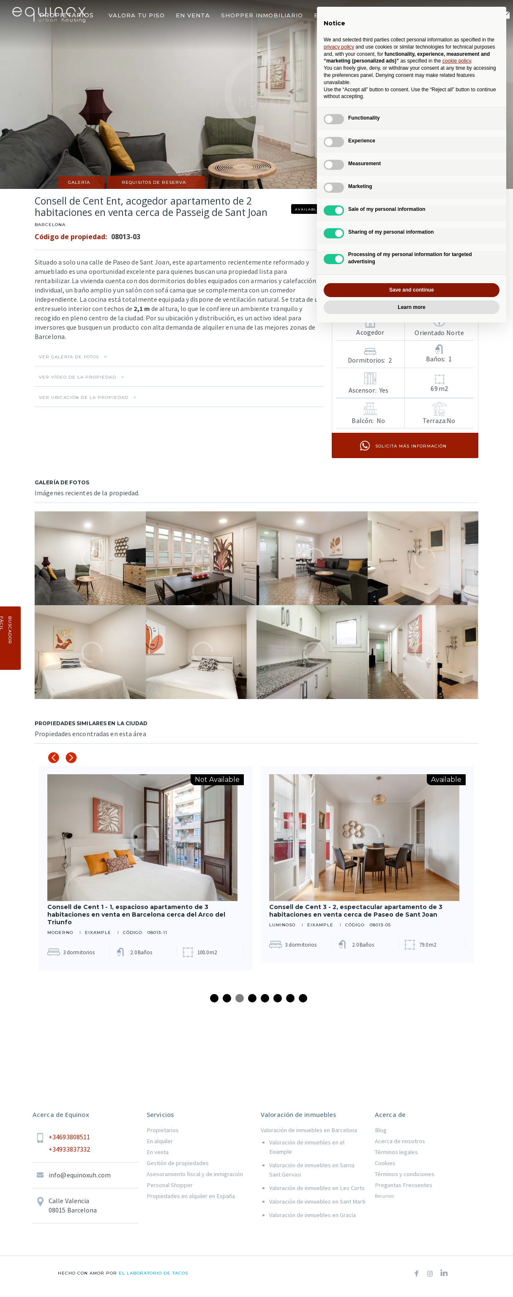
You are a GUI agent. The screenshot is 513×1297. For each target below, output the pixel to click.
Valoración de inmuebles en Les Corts (317, 1188)
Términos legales (396, 1152)
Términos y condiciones (404, 1174)
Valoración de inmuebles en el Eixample (306, 1147)
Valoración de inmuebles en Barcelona (309, 1130)
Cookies (385, 1163)
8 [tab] (303, 998)
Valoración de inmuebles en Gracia (312, 1215)
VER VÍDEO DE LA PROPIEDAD (77, 377)
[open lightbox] (90, 558)
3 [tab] (239, 998)
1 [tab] (214, 998)
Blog (381, 1130)
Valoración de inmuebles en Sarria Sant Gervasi (312, 1169)
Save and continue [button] (411, 290)
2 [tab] (227, 998)
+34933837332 (69, 1149)
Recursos (384, 1196)
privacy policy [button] (339, 47)
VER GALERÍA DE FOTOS (69, 357)
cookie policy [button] (456, 61)
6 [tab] (277, 998)
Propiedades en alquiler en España (191, 1196)
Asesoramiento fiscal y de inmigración (195, 1174)
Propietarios (163, 1130)
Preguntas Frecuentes (403, 1185)
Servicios (160, 1115)
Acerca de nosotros (400, 1141)
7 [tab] (290, 998)
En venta (158, 1152)
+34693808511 (69, 1137)
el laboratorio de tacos (152, 1273)
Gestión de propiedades (178, 1163)
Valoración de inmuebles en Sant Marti (317, 1201)
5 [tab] (265, 998)
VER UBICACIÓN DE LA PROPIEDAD (83, 398)
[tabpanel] (145, 868)
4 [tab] (252, 998)
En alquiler (160, 1141)
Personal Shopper (170, 1185)
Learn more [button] (411, 307)
